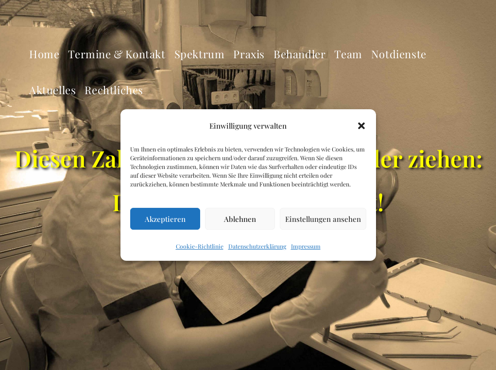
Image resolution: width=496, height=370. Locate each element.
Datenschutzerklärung (257, 247)
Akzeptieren (165, 219)
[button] (361, 126)
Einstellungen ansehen (323, 219)
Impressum (306, 247)
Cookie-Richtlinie (199, 247)
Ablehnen (240, 219)
